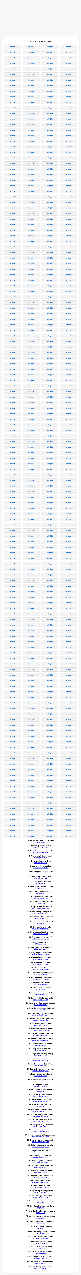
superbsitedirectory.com (40, 1131)
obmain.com (40, 1213)
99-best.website (40, 944)
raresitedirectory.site (41, 878)
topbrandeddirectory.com (40, 1137)
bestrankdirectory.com (40, 1060)
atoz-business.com (40, 1055)
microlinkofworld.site (40, 868)
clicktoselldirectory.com (40, 1071)
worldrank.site (40, 923)
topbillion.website (40, 995)
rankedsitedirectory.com (40, 1111)
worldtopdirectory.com (40, 1197)
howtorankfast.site (40, 863)
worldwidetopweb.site (40, 934)
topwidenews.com (40, 1152)
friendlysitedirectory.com (40, 1086)
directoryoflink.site (40, 858)
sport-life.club (40, 1243)
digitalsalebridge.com (40, 1258)
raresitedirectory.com (40, 1121)
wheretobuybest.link (40, 1177)
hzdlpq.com (40, 1208)
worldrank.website (40, 1025)
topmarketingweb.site (40, 898)
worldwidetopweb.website (40, 1040)
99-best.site (40, 842)
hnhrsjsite (12, 47)
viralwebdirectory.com (40, 1162)
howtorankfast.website (40, 964)
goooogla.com (41, 1091)
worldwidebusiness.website (40, 1030)
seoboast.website (40, 984)
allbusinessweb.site (40, 847)
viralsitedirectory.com (40, 1157)
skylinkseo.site (40, 1253)
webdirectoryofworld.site (40, 908)
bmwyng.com (40, 1218)
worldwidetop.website (40, 1035)
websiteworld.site (40, 918)
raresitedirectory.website (40, 979)
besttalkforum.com (40, 1066)
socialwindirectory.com (40, 1126)
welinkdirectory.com (40, 1167)
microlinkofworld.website (40, 969)
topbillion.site (40, 893)
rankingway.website (40, 974)
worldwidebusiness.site (40, 929)
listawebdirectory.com (40, 1101)
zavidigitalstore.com (40, 1263)
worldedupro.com (41, 1192)
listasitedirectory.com (40, 1096)
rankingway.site (40, 873)
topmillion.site (40, 903)
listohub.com (40, 1106)
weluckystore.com (40, 1172)
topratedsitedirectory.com (40, 1142)
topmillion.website (40, 1005)
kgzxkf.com (40, 1228)
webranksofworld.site (40, 913)
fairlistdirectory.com (40, 1076)
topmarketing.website (40, 1000)
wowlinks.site (40, 1248)
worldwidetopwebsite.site (40, 939)
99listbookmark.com (40, 1268)
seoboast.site (40, 883)
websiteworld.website (40, 1020)
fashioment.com (40, 1081)
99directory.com (40, 1045)
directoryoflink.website (40, 959)
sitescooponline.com (40, 1238)
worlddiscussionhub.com (40, 1187)
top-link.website (40, 989)
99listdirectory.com (40, 1050)
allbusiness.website (40, 949)
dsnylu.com (41, 1202)
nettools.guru (40, 1233)
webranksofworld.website (40, 1015)
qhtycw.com (40, 1223)
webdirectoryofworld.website (40, 1010)
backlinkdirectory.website (40, 954)
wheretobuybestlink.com (40, 1182)
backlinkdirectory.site (40, 852)
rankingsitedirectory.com (40, 1116)
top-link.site (41, 888)
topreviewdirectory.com (40, 1147)
